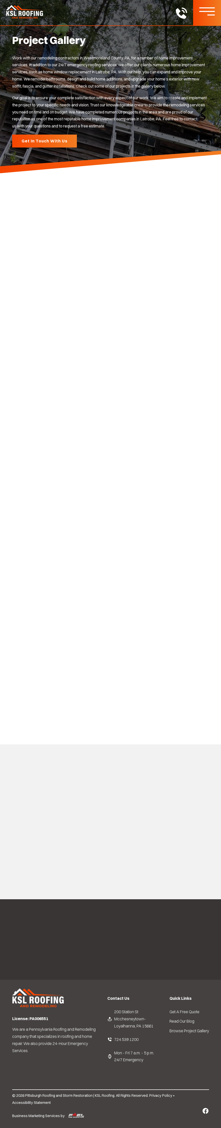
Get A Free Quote (184, 1011)
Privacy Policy (160, 1095)
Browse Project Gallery (189, 1030)
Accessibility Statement (31, 1102)
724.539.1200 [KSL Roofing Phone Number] (123, 1039)
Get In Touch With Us (44, 140)
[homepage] (38, 1006)
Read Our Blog (181, 1021)
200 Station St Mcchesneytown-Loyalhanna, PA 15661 (130, 1018)
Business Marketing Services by (48, 1116)
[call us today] (181, 14)
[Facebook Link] (205, 1110)
